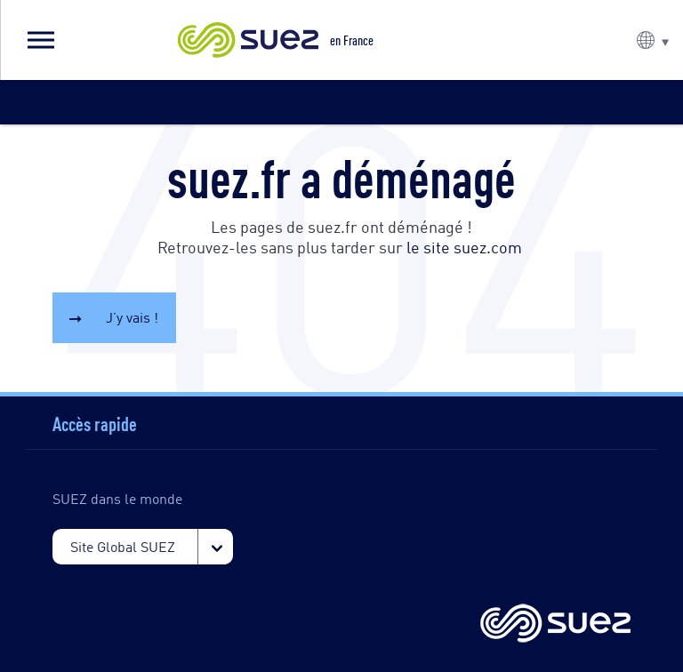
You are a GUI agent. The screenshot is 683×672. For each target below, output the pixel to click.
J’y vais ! (132, 317)
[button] (40, 40)
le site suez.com (464, 246)
